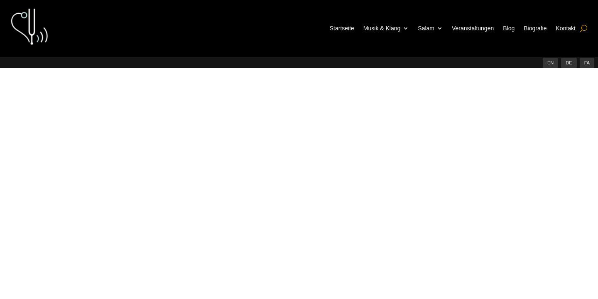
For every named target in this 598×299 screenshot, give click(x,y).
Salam (426, 28)
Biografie (535, 28)
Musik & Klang (381, 28)
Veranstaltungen (473, 28)
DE (569, 62)
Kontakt (566, 28)
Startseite (342, 28)
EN (550, 62)
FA (587, 62)
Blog (509, 28)
